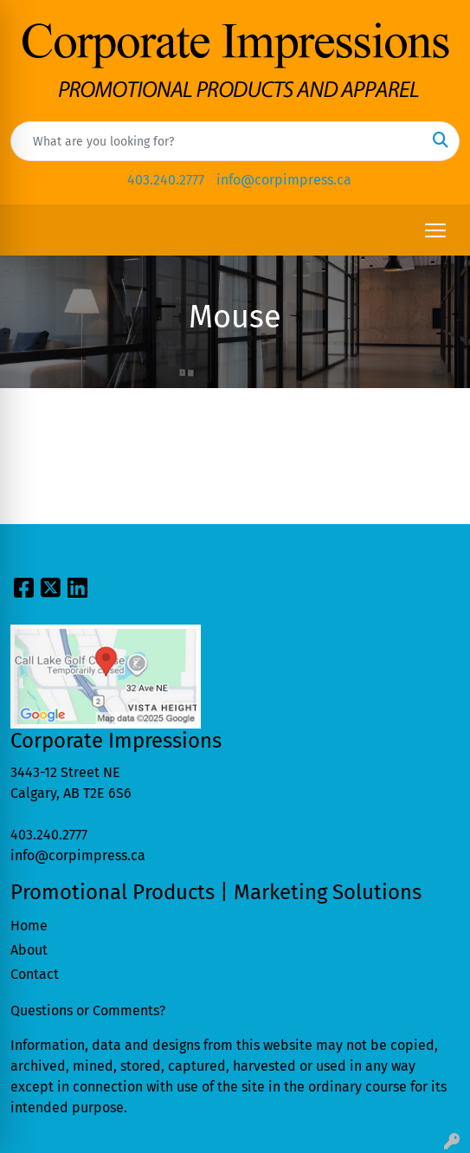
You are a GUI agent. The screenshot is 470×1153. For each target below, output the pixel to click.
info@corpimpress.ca (283, 180)
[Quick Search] (216, 141)
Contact (34, 974)
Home (29, 925)
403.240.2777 (165, 180)
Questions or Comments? (87, 1010)
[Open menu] (435, 230)
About (29, 950)
